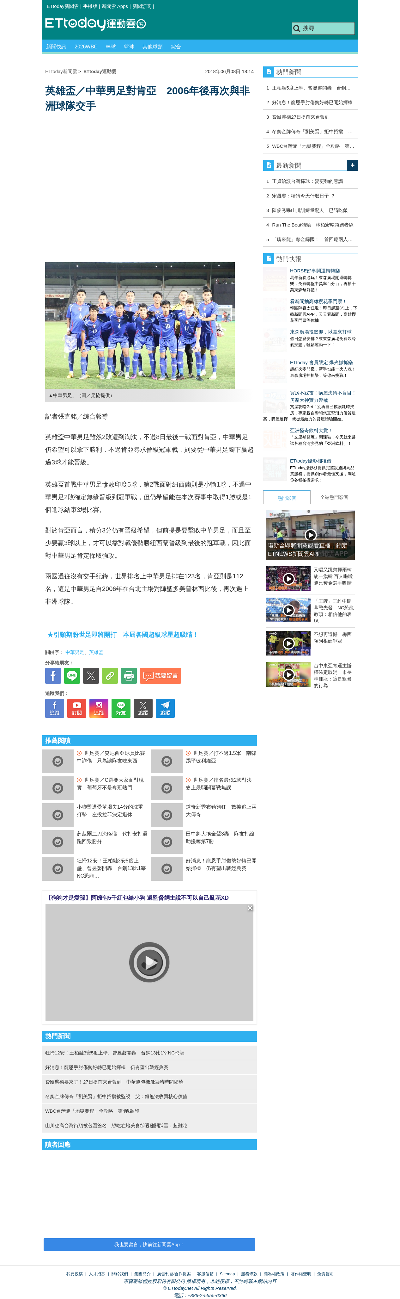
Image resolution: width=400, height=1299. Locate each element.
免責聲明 (325, 1273)
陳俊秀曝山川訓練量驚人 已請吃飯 (310, 210)
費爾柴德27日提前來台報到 (301, 117)
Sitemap (227, 1273)
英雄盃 (96, 652)
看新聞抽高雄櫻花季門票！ (291, 295)
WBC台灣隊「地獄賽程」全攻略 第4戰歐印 (92, 1111)
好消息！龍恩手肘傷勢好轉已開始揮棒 (312, 102)
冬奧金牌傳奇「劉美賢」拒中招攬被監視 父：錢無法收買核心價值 (116, 1096)
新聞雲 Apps (115, 6)
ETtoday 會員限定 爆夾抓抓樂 (294, 343)
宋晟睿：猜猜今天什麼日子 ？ (303, 195)
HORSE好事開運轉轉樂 (288, 270)
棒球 (111, 46)
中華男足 (74, 652)
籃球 (129, 46)
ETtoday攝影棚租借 (284, 429)
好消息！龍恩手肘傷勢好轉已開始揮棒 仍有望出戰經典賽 (106, 1067)
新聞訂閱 (141, 6)
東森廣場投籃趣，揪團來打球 (294, 319)
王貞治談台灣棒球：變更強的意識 (307, 181)
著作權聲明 (301, 1273)
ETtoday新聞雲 (63, 6)
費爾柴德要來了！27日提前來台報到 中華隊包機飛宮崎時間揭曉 (114, 1082)
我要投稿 (74, 1273)
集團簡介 (142, 1273)
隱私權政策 (274, 1273)
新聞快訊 (56, 46)
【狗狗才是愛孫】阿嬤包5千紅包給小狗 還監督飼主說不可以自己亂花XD (137, 898)
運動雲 (100, 24)
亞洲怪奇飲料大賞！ (284, 405)
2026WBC (86, 46)
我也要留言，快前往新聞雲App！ (149, 1244)
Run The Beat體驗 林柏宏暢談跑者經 (312, 224)
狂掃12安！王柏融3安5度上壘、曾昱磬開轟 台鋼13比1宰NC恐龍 (111, 868)
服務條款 (249, 1273)
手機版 (90, 6)
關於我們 (120, 1273)
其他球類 (152, 46)
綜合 (176, 46)
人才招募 (97, 1273)
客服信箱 (205, 1273)
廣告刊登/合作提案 (174, 1273)
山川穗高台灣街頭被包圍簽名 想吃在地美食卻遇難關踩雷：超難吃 (116, 1125)
